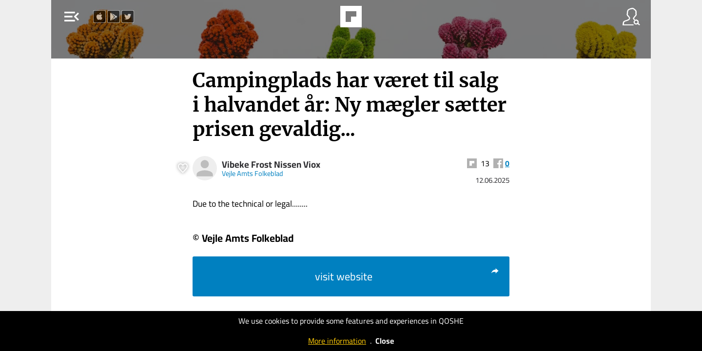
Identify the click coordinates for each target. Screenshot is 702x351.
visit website (407, 276)
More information (337, 340)
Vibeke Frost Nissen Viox (271, 164)
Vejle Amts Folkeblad (252, 173)
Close (384, 340)
